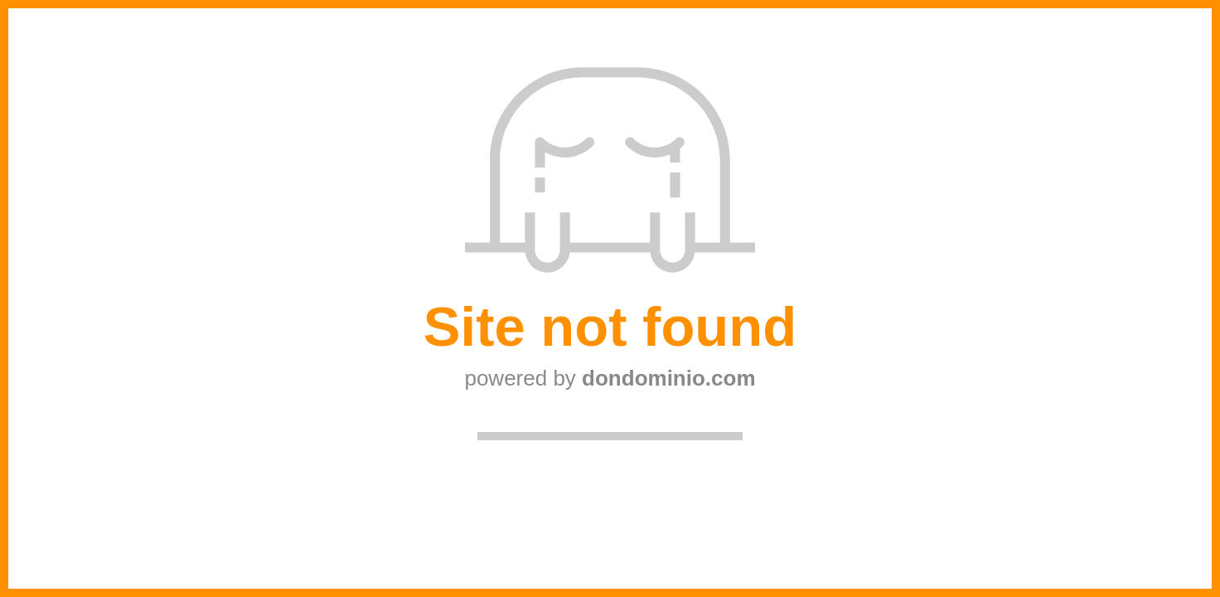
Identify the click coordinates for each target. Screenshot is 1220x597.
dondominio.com (668, 378)
